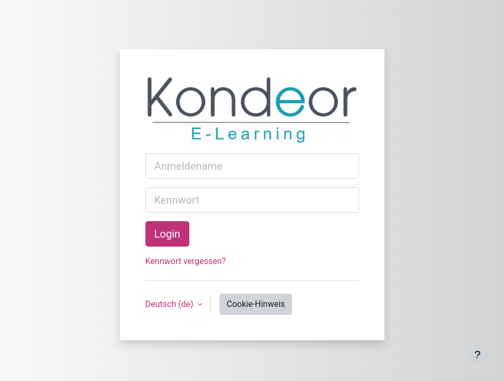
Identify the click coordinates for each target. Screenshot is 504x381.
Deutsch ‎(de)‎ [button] (170, 304)
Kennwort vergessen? (185, 261)
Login (167, 234)
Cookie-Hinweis (255, 304)
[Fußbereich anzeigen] (477, 354)
